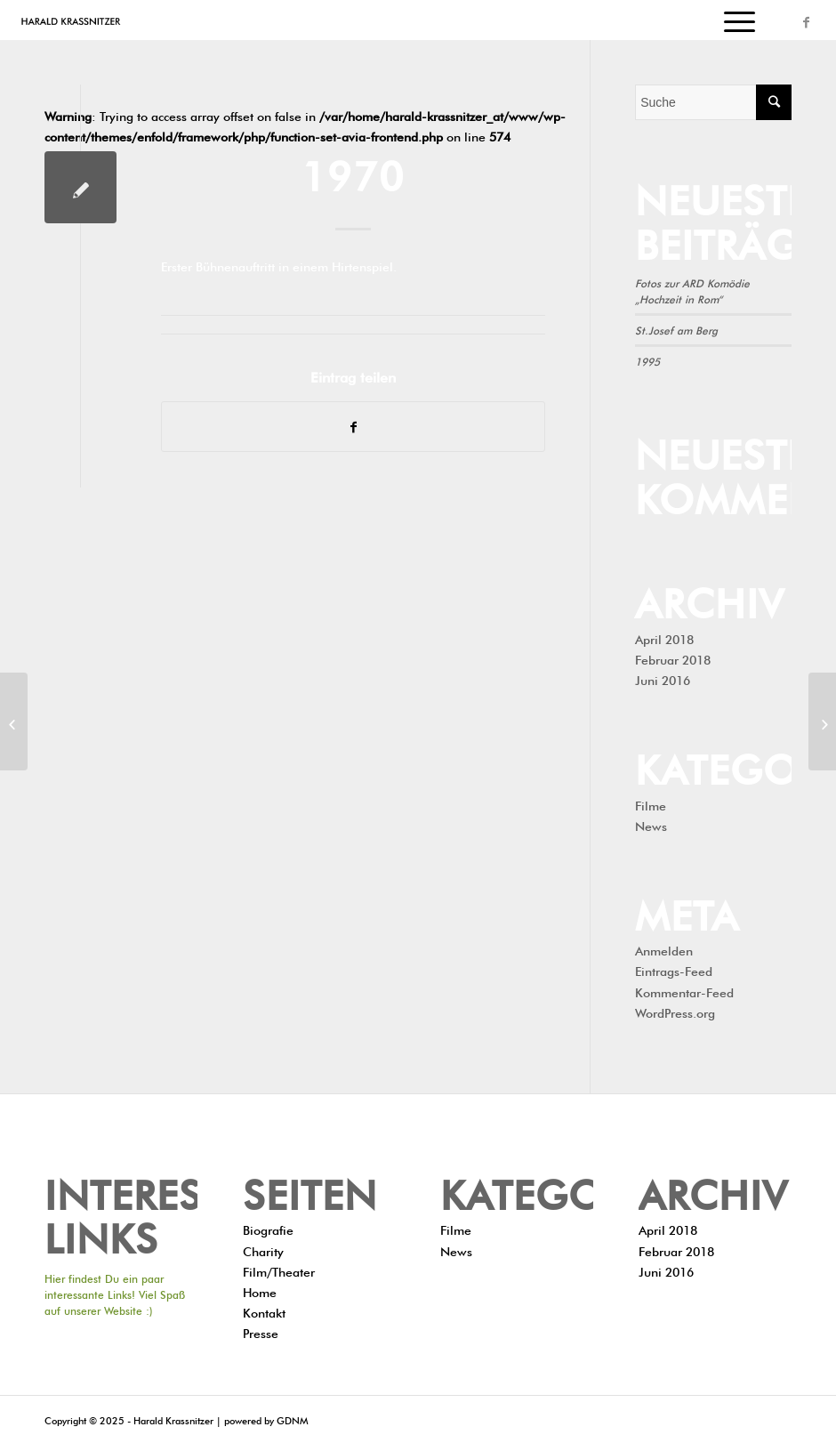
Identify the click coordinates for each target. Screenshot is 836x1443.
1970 (353, 171)
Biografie (268, 1228)
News (651, 824)
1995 (647, 360)
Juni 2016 (662, 678)
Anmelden (664, 949)
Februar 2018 (673, 658)
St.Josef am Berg (676, 329)
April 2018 (664, 637)
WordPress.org (675, 1011)
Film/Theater (279, 1270)
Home (260, 1290)
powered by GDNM (266, 1419)
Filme (650, 804)
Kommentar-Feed (684, 991)
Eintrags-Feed (673, 969)
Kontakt (264, 1311)
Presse (260, 1331)
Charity (263, 1250)
